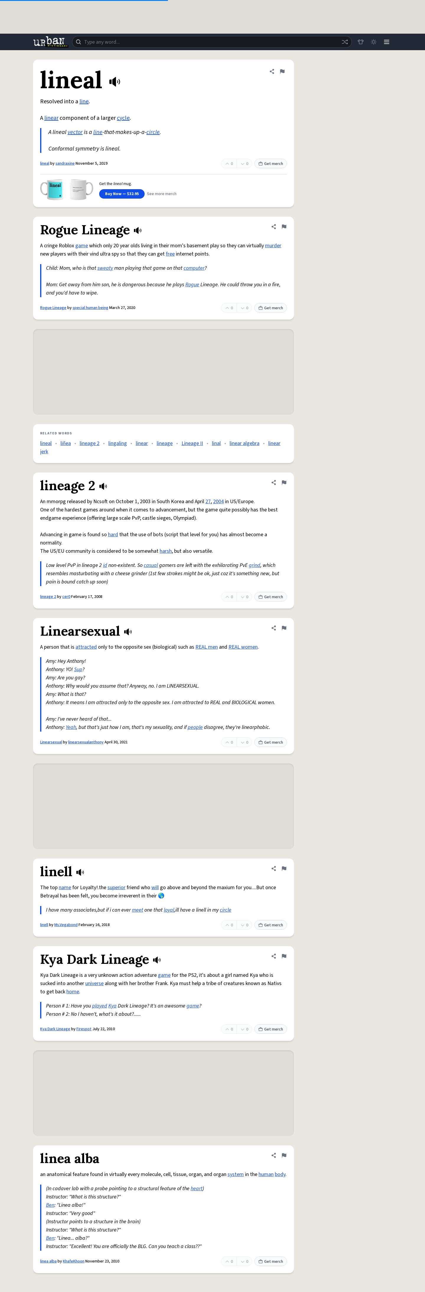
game (81, 245)
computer (194, 268)
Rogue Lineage (53, 308)
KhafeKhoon (73, 1261)
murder (273, 245)
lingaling (117, 443)
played (99, 1006)
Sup (78, 669)
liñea (66, 443)
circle (153, 132)
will (155, 887)
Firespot (83, 1029)
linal (216, 443)
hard (113, 534)
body (280, 1174)
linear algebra (244, 443)
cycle (123, 118)
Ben (50, 1205)
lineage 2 (89, 443)
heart (196, 1188)
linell (44, 925)
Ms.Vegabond (66, 925)
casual (151, 565)
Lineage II (192, 443)
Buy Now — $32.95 (122, 194)
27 (208, 501)
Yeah (71, 727)
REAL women (243, 647)
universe (94, 983)
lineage (165, 443)
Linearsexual (51, 742)
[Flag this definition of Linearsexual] (284, 628)
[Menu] (386, 42)
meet (137, 910)
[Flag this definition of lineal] (282, 71)
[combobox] (212, 42)
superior (116, 887)
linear (51, 118)
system (236, 1174)
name (65, 887)
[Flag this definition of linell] (284, 868)
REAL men (206, 647)
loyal (169, 910)
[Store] (360, 42)
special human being (90, 308)
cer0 (66, 597)
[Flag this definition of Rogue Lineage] (284, 226)
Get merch (270, 164)
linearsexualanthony (86, 742)
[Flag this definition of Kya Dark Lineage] (284, 956)
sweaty (105, 268)
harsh (166, 551)
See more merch (161, 194)
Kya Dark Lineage (55, 1029)
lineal (44, 163)
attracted (86, 647)
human (266, 1174)
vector (75, 132)
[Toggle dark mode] (373, 42)
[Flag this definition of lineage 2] (284, 482)
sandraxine (65, 163)
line (84, 101)
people (195, 727)
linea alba (48, 1261)
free (170, 254)
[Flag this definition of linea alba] (284, 1155)
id (105, 565)
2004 (218, 501)
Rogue (192, 284)
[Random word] (344, 41)
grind (254, 565)
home (72, 991)
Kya (112, 1006)
